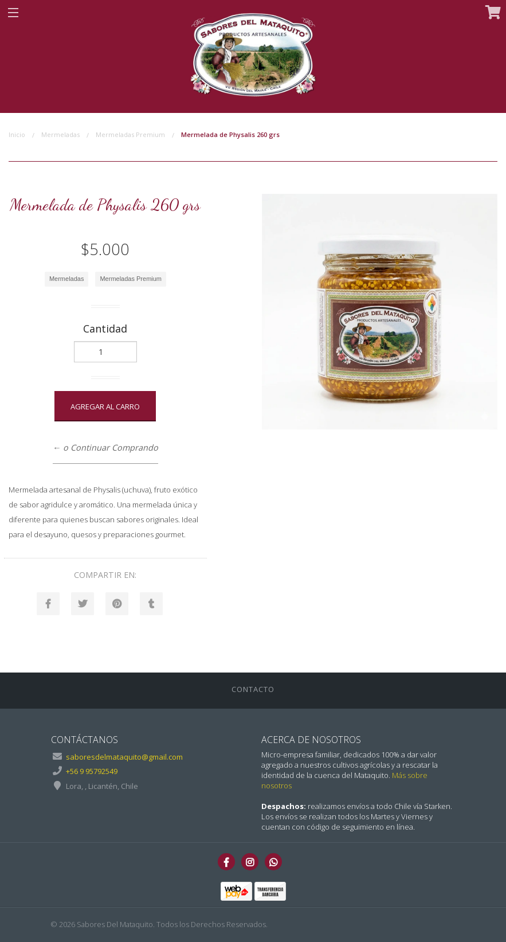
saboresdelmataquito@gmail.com (124, 757)
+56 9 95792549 (91, 771)
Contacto (253, 689)
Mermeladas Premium (130, 134)
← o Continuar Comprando (105, 447)
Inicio (17, 134)
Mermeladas (60, 134)
